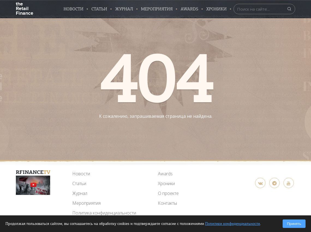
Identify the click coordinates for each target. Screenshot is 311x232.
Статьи (99, 9)
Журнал (124, 9)
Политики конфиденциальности (232, 223)
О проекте (168, 193)
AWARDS (189, 9)
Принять (294, 224)
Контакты (167, 203)
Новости (73, 9)
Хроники (216, 9)
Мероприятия (157, 9)
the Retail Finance (24, 8)
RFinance (33, 172)
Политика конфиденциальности (104, 213)
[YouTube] (33, 185)
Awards (165, 174)
